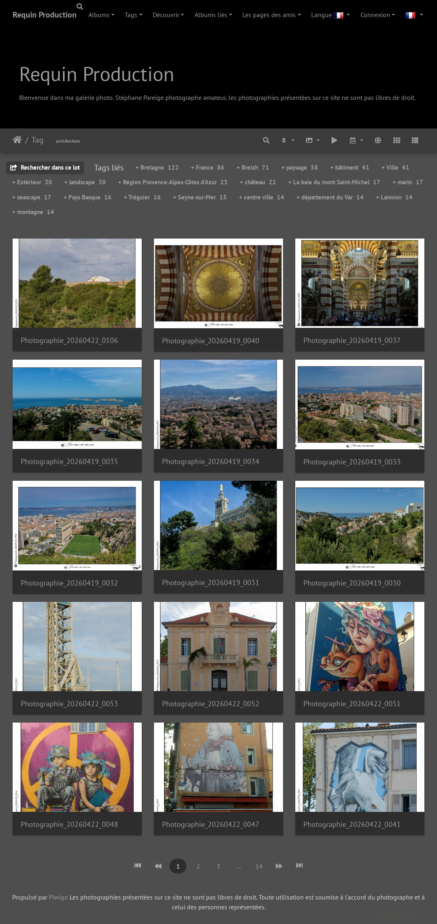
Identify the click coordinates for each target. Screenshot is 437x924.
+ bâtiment (349, 167)
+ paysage (299, 167)
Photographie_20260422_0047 (210, 824)
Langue (328, 15)
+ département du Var (330, 197)
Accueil (17, 140)
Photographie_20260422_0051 (352, 703)
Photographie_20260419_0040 (210, 340)
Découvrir (166, 15)
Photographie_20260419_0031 (210, 582)
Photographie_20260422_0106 (69, 340)
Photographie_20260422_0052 (210, 703)
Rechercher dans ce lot (45, 167)
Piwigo (58, 897)
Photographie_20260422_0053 (69, 703)
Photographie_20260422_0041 (352, 824)
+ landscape (85, 182)
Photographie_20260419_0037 (352, 340)
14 (259, 866)
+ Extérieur (32, 182)
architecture (68, 141)
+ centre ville (261, 197)
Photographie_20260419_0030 (352, 583)
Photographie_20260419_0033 (352, 462)
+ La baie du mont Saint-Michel (334, 182)
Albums (99, 15)
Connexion (375, 15)
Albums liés (211, 15)
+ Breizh (253, 167)
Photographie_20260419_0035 (69, 461)
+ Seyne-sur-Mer (200, 197)
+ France (207, 167)
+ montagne (33, 212)
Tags (131, 15)
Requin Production (45, 14)
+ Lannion (394, 197)
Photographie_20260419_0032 (69, 583)
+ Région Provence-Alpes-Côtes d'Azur (173, 182)
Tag (37, 140)
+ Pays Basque (88, 197)
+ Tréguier (142, 197)
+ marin (408, 182)
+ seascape (31, 197)
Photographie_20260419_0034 (210, 461)
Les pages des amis (269, 15)
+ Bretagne (157, 167)
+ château (258, 182)
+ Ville (395, 167)
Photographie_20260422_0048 (69, 824)
